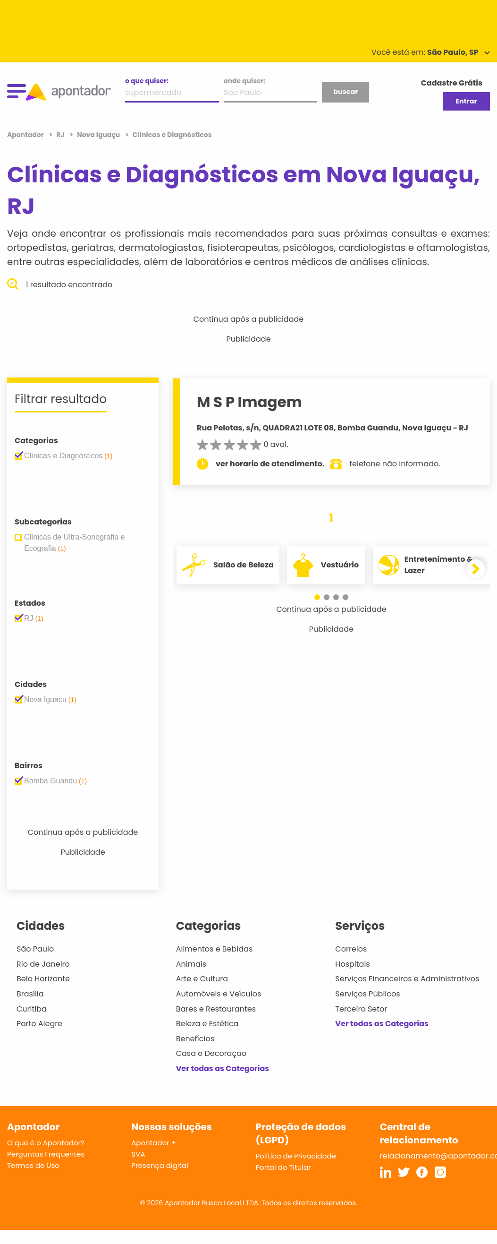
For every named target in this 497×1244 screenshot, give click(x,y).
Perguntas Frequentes (45, 1154)
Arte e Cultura (202, 978)
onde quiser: (245, 80)
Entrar (466, 101)
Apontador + (153, 1143)
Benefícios (195, 1038)
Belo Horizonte (43, 978)
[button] (317, 597)
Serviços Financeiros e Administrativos (407, 978)
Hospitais (352, 964)
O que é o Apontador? (45, 1143)
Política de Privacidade (296, 1156)
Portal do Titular (283, 1167)
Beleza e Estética (207, 1023)
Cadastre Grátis (451, 82)
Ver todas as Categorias (223, 1068)
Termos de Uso (33, 1165)
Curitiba (32, 1009)
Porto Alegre (39, 1023)
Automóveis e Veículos (218, 993)
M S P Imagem (249, 402)
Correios (351, 949)
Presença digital (159, 1165)
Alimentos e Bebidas (214, 949)
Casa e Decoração (211, 1053)
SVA (138, 1154)
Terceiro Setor (361, 1009)
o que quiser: (146, 80)
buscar (345, 91)
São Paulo (35, 949)
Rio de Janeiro (43, 964)
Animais (191, 964)
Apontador (26, 134)
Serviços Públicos (367, 993)
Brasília (30, 993)
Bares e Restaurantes (216, 1009)
